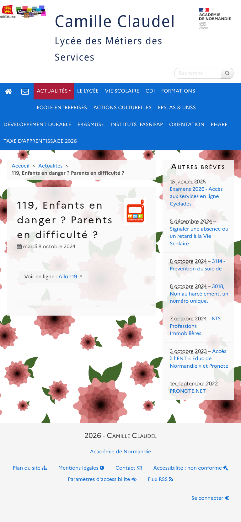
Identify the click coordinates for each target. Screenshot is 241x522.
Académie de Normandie (120, 452)
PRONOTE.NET (188, 391)
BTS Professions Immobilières (195, 326)
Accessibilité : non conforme (190, 468)
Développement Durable (37, 125)
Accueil (20, 166)
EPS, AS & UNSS (177, 108)
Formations (178, 91)
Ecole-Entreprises (62, 108)
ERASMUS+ (91, 125)
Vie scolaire (122, 91)
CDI (150, 91)
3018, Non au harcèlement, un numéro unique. (199, 294)
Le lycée (88, 91)
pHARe (219, 125)
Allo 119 (67, 277)
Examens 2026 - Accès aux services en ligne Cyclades (196, 196)
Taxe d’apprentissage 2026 (40, 141)
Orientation (187, 125)
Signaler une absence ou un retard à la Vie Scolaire (199, 236)
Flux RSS (160, 479)
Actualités (54, 91)
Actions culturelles (122, 108)
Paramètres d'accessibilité (102, 479)
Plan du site (30, 468)
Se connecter (210, 498)
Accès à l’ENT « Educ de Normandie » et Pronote (199, 359)
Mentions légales (81, 468)
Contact (128, 468)
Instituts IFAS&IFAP (136, 125)
